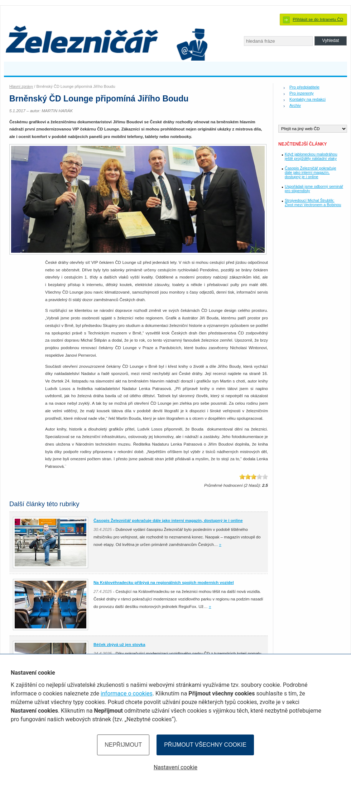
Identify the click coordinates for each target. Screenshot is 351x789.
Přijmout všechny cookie (205, 745)
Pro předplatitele (304, 87)
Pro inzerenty (301, 93)
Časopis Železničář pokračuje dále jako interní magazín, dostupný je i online (310, 172)
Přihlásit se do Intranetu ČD (318, 19)
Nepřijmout (123, 745)
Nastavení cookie (175, 767)
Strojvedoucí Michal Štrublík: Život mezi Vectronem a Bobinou (313, 202)
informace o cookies (127, 693)
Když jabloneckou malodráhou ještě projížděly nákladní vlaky (311, 156)
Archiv (295, 105)
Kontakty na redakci (307, 99)
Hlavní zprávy (21, 86)
